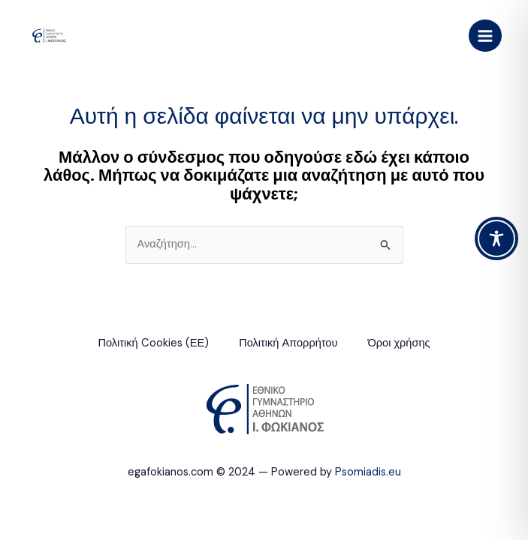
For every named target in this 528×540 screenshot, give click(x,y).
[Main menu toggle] (485, 36)
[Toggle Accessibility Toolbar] (496, 238)
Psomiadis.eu (368, 472)
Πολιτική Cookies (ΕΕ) (153, 343)
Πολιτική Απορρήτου (288, 343)
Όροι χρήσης (398, 343)
